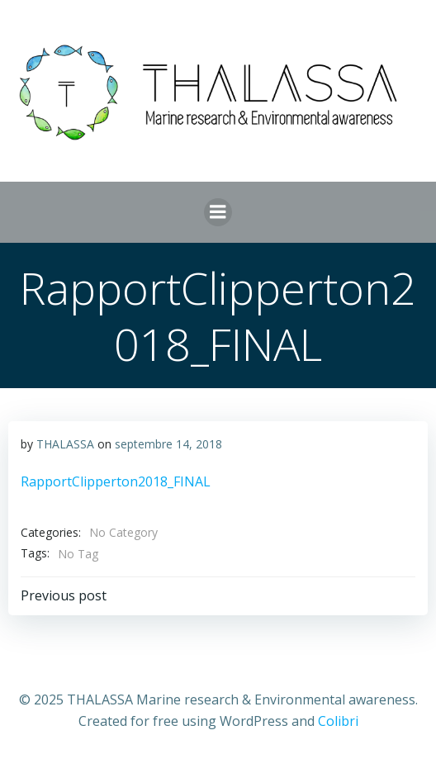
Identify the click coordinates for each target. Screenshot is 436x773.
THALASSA (65, 444)
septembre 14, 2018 (168, 444)
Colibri (338, 721)
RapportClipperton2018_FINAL (116, 481)
